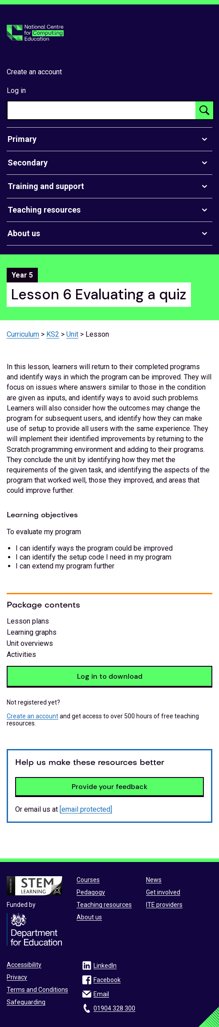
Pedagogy (91, 892)
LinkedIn (105, 965)
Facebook (107, 979)
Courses (88, 879)
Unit (72, 334)
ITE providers (164, 904)
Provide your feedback (109, 786)
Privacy (17, 977)
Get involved (163, 892)
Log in (16, 90)
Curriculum (23, 334)
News (154, 879)
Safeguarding (26, 1002)
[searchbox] (101, 110)
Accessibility (24, 964)
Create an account (34, 72)
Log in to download (109, 676)
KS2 (52, 334)
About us (89, 917)
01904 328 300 (114, 1008)
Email (101, 994)
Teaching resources (104, 904)
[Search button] (204, 110)
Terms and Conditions (37, 989)
